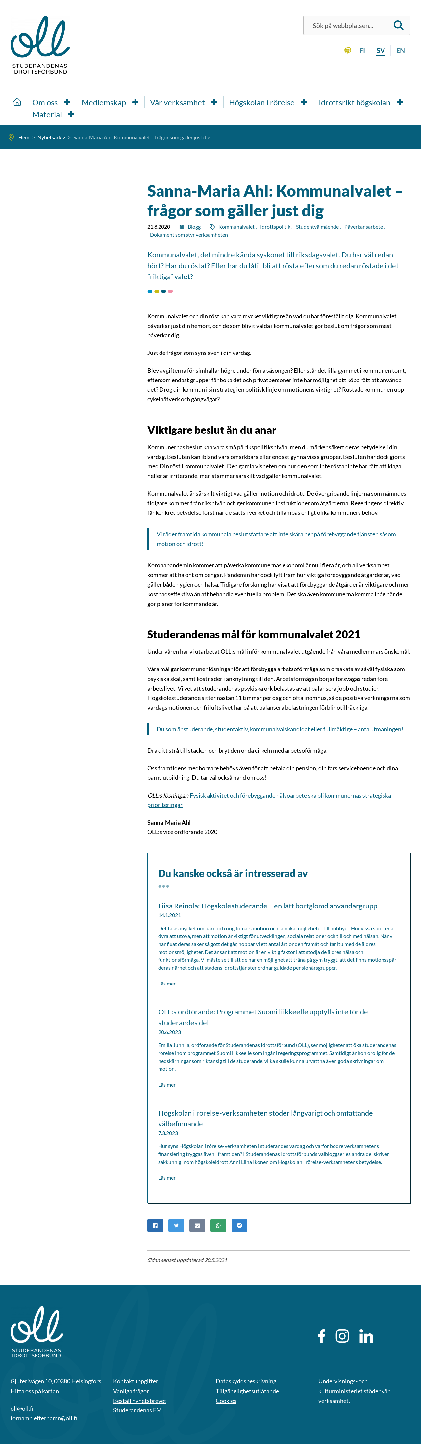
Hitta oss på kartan (35, 1391)
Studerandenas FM (137, 1410)
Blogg (195, 226)
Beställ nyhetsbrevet (139, 1400)
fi (362, 50)
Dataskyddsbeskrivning (246, 1381)
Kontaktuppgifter (135, 1381)
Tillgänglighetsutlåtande (247, 1391)
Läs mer (167, 983)
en (400, 50)
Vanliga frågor (131, 1391)
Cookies (226, 1400)
